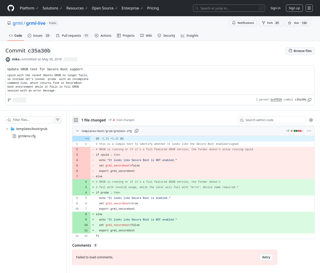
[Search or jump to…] (229, 8)
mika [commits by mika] (16, 59)
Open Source (105, 8)
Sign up (294, 8)
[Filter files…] (32, 119)
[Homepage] (10, 8)
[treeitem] (33, 132)
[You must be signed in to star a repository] (298, 23)
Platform (29, 8)
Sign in (275, 8)
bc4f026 (276, 99)
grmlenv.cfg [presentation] (27, 136)
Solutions (53, 8)
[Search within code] (270, 120)
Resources (77, 8)
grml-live (35, 23)
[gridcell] (193, 138)
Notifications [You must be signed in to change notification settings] (243, 23)
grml (18, 23)
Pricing (153, 8)
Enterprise (133, 8)
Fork (271, 23)
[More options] (309, 130)
